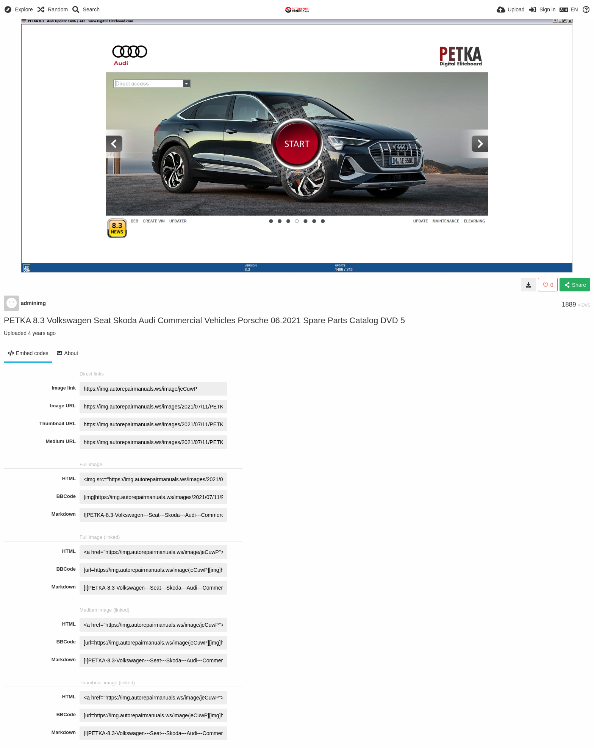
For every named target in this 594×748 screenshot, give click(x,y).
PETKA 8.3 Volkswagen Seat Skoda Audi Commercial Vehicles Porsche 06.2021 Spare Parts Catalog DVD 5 (204, 320)
